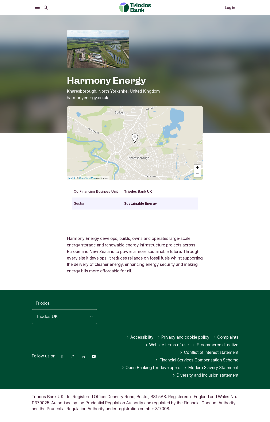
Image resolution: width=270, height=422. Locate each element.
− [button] (197, 174)
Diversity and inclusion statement (205, 375)
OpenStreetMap (87, 178)
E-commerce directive (215, 344)
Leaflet (71, 178)
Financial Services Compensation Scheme (196, 359)
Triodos (42, 303)
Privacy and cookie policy (183, 337)
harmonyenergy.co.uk (87, 97)
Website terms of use (167, 344)
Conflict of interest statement (209, 352)
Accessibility (140, 337)
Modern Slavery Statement (211, 367)
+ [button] (197, 168)
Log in (230, 7)
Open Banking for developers (151, 367)
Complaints (225, 337)
